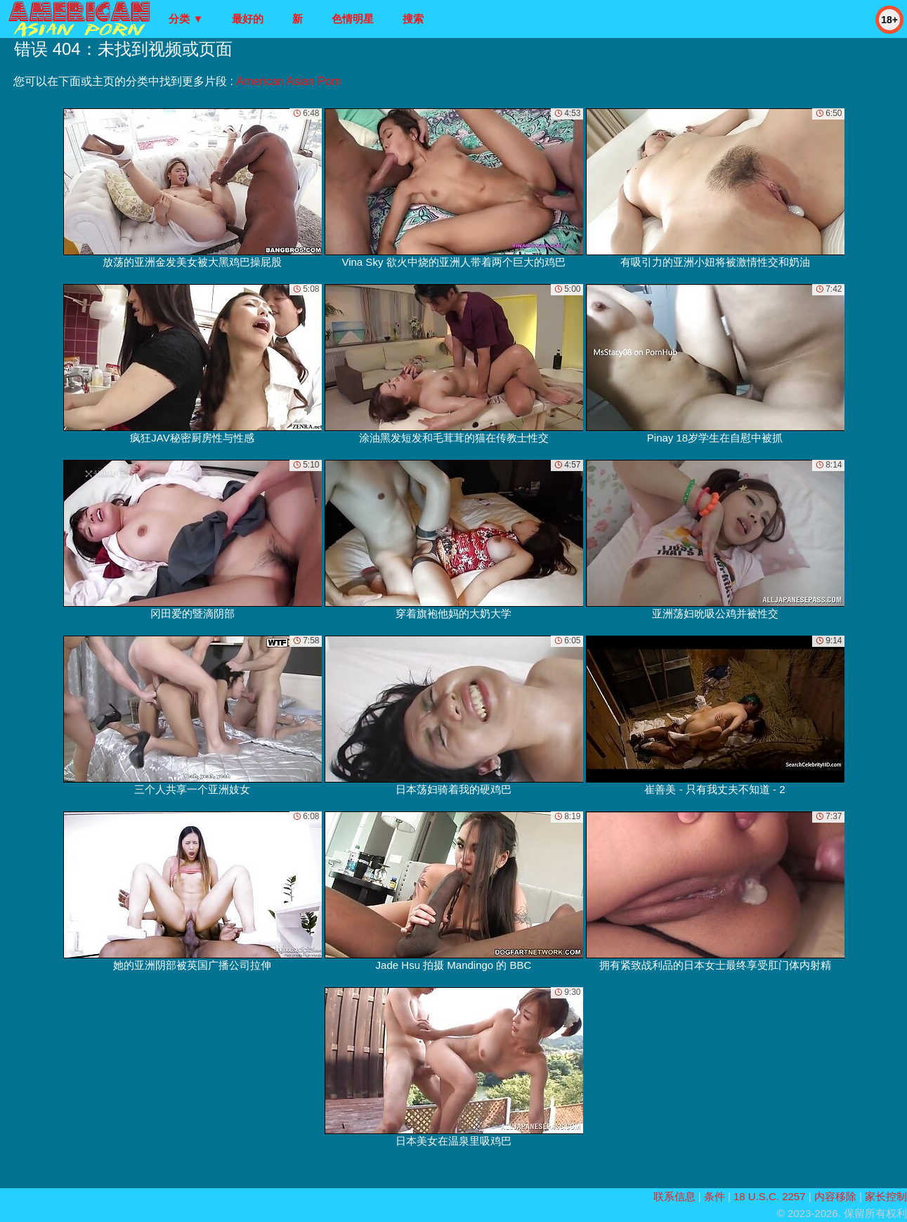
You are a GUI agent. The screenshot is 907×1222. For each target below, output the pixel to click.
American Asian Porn (288, 81)
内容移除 (835, 1196)
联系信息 (674, 1196)
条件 (714, 1196)
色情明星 (353, 19)
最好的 (247, 19)
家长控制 (886, 1196)
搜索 (413, 19)
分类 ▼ (186, 19)
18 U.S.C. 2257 (769, 1196)
